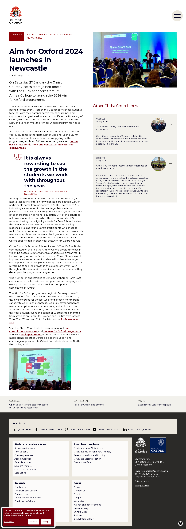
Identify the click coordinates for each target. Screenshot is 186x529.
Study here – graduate (86, 444)
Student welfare (23, 466)
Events (77, 494)
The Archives (21, 494)
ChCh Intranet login (84, 519)
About (77, 483)
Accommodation (23, 459)
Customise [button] (9, 521)
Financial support (23, 462)
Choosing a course (23, 455)
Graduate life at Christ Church (89, 448)
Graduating (20, 473)
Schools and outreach (25, 448)
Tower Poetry (81, 508)
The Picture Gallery (24, 501)
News (16, 34)
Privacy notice (142, 481)
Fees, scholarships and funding (90, 455)
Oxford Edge (80, 512)
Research (19, 483)
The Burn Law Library (25, 491)
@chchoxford (24, 429)
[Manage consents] (180, 523)
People (78, 497)
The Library (20, 487)
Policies (78, 515)
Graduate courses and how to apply (92, 452)
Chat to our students (25, 469)
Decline (33, 521)
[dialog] (28, 517)
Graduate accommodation (87, 459)
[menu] (177, 15)
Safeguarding (142, 485)
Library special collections (27, 497)
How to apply (21, 452)
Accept (46, 521)
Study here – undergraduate (30, 444)
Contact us (79, 491)
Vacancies (79, 501)
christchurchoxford (80, 429)
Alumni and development (87, 505)
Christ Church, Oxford (51, 429)
